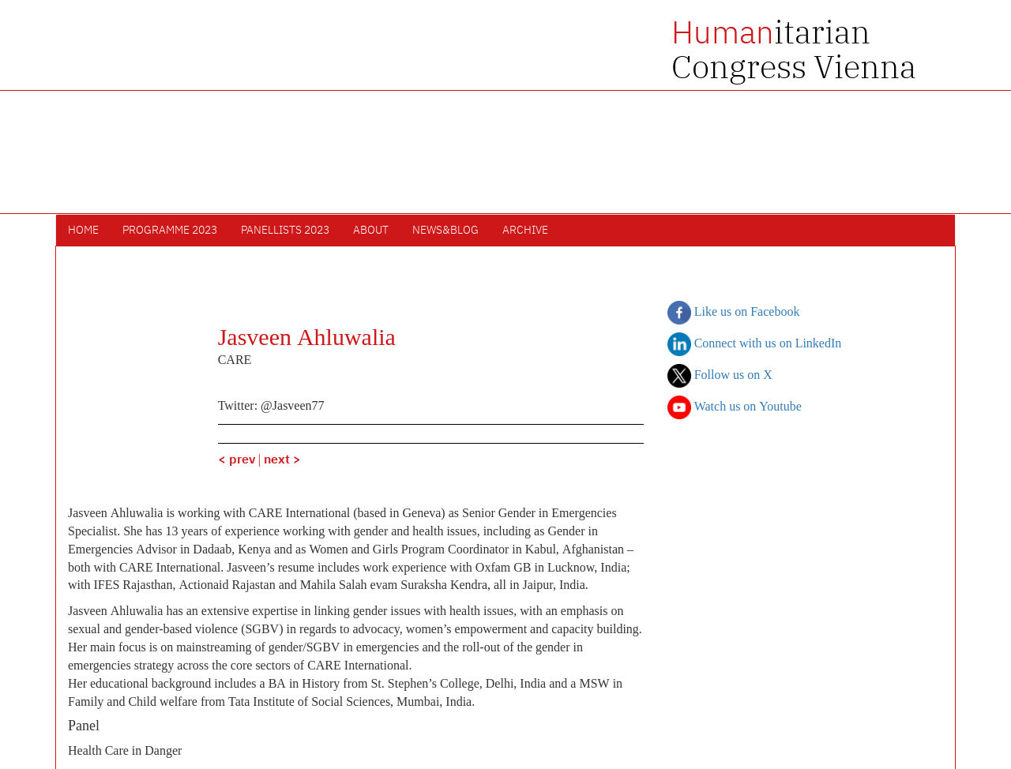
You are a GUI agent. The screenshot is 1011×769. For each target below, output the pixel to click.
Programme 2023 (169, 230)
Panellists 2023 (285, 230)
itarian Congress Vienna (793, 49)
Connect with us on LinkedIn (754, 344)
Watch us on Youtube (734, 407)
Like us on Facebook (733, 312)
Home (83, 230)
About (371, 230)
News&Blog (445, 230)
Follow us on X (719, 375)
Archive (525, 230)
